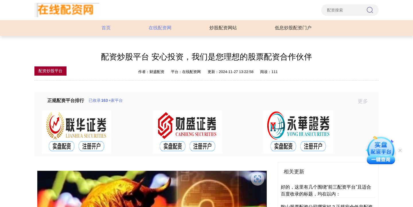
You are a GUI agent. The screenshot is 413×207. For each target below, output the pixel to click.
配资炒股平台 (50, 70)
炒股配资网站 (223, 27)
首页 (106, 27)
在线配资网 (160, 27)
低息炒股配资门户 (293, 27)
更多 (365, 101)
